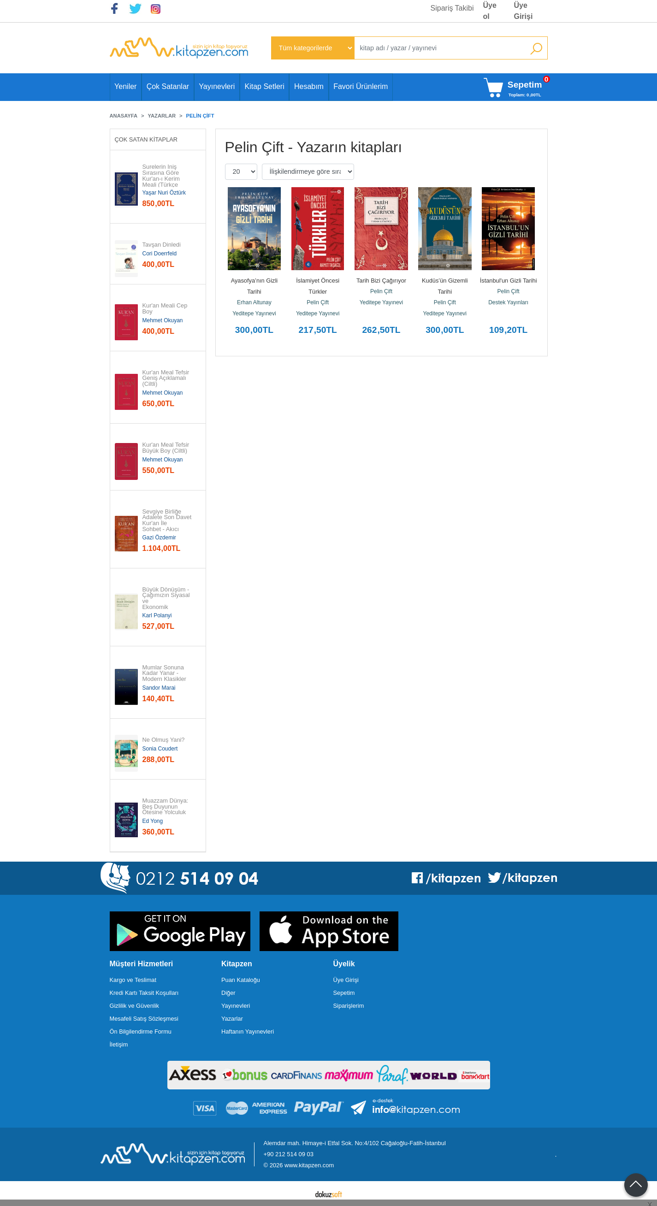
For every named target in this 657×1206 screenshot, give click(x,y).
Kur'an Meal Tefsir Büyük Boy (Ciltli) (166, 448)
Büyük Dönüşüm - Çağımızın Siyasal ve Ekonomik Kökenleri (167, 601)
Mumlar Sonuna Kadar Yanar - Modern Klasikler (164, 673)
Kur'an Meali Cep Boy (165, 309)
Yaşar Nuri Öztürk (164, 192)
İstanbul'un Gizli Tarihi (508, 280)
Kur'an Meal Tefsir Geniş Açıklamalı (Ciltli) (166, 378)
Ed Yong (152, 821)
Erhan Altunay (254, 302)
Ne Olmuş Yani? (163, 740)
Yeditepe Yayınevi (254, 313)
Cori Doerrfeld (159, 253)
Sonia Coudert (160, 748)
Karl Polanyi (157, 615)
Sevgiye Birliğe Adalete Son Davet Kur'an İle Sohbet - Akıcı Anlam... (167, 523)
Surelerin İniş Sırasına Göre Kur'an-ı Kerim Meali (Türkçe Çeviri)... (161, 179)
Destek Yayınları (508, 302)
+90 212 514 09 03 (289, 1154)
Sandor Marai (159, 688)
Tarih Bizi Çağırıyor (381, 280)
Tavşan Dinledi (161, 245)
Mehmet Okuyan (162, 320)
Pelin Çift (318, 302)
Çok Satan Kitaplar (146, 139)
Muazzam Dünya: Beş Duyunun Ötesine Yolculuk (166, 807)
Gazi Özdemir (159, 537)
